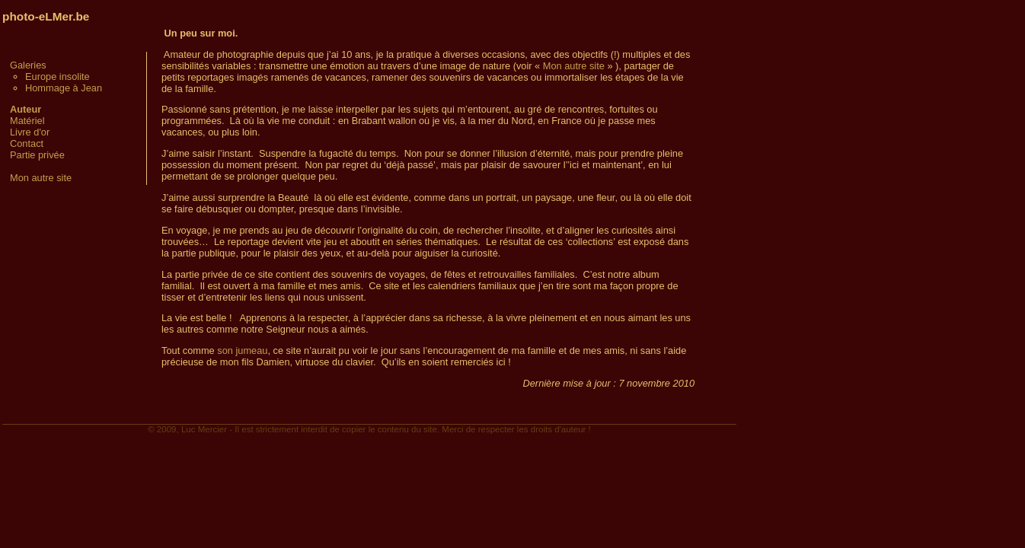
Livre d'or (29, 132)
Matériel (27, 120)
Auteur (25, 109)
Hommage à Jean (63, 88)
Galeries (28, 65)
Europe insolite (57, 76)
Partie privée (37, 155)
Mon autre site (41, 177)
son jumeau (242, 350)
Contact (26, 143)
